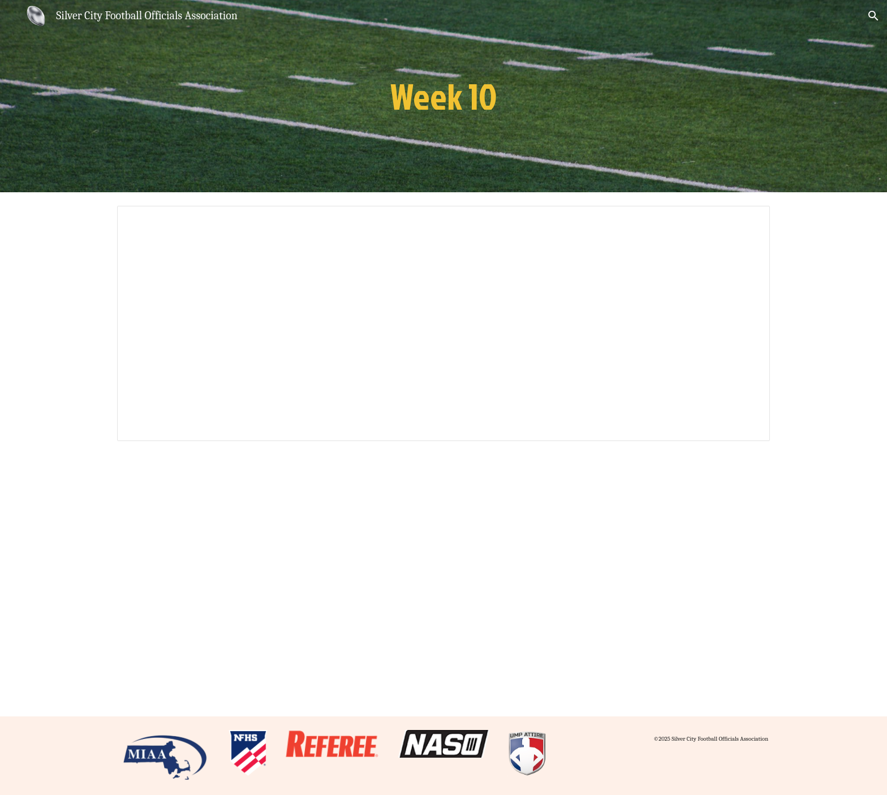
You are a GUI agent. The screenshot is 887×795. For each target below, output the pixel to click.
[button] (873, 15)
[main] (443, 96)
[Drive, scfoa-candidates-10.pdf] (443, 585)
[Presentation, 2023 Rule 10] (443, 323)
